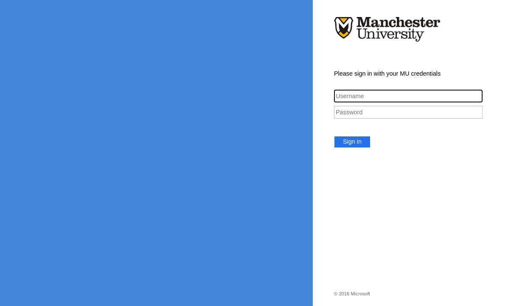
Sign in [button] (352, 141)
